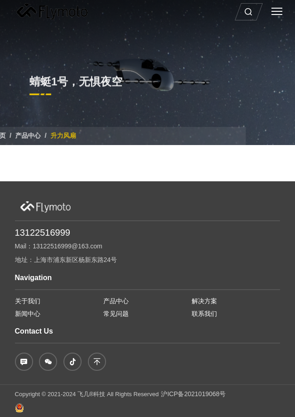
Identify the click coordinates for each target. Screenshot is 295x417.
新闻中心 (27, 313)
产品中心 (116, 301)
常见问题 (116, 313)
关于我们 (27, 301)
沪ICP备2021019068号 (193, 394)
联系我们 (204, 313)
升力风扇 (38, 135)
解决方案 (204, 301)
